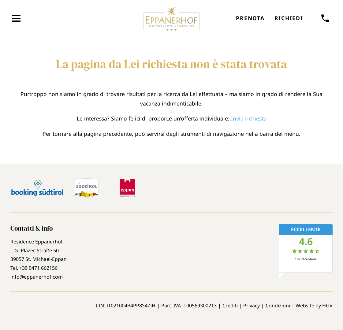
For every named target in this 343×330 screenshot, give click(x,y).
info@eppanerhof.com (36, 276)
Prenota (250, 18)
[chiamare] (325, 18)
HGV (327, 305)
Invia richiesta (249, 118)
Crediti (230, 305)
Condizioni (278, 305)
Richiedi (288, 18)
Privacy (251, 305)
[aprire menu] (16, 18)
